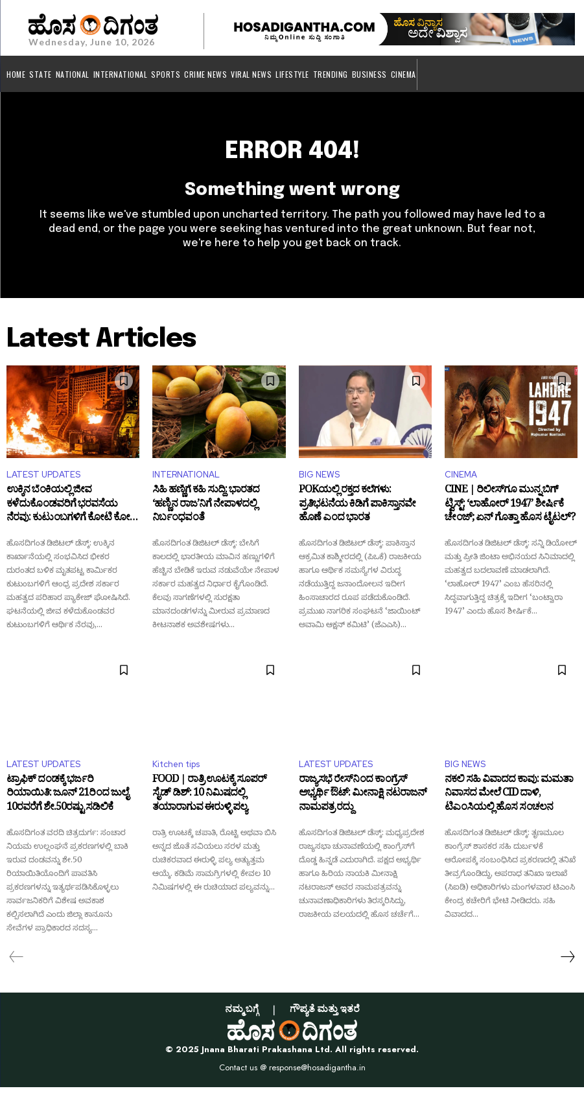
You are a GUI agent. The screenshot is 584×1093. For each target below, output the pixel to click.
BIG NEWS (319, 481)
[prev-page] (16, 962)
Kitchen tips (176, 770)
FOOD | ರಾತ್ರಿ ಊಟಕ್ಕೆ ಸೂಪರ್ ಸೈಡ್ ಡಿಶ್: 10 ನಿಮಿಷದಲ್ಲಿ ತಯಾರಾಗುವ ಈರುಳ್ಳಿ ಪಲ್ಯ (209, 802)
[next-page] (567, 962)
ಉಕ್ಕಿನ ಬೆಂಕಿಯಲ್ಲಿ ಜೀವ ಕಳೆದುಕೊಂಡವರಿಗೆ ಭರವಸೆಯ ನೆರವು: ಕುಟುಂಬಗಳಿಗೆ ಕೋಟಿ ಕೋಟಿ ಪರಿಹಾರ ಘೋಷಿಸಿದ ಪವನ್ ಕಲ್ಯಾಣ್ (71, 513)
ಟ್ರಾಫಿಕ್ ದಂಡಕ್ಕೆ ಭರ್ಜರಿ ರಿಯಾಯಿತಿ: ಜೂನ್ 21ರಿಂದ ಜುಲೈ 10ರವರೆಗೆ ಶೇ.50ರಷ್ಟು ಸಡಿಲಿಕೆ (67, 802)
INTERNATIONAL (186, 481)
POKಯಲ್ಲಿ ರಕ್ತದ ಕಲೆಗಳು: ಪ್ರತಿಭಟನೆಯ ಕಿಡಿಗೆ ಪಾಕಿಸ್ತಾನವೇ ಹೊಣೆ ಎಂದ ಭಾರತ (357, 513)
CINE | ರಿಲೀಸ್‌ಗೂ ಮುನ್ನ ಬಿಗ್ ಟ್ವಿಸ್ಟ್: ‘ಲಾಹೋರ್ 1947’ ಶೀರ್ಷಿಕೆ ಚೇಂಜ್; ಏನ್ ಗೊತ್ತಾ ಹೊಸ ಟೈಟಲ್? (510, 513)
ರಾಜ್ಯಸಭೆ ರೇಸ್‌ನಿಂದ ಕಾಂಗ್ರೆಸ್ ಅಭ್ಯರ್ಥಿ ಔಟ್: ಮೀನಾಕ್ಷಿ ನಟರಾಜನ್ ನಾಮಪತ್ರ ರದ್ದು (362, 802)
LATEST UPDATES (43, 481)
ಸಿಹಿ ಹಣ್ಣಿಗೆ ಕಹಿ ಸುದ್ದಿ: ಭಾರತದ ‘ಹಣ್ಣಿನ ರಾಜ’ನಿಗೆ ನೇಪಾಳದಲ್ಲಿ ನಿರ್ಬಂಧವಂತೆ (205, 513)
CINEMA (461, 481)
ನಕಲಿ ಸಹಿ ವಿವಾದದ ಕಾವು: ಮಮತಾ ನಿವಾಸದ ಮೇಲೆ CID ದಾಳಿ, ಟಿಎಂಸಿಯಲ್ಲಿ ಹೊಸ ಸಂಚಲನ (509, 802)
